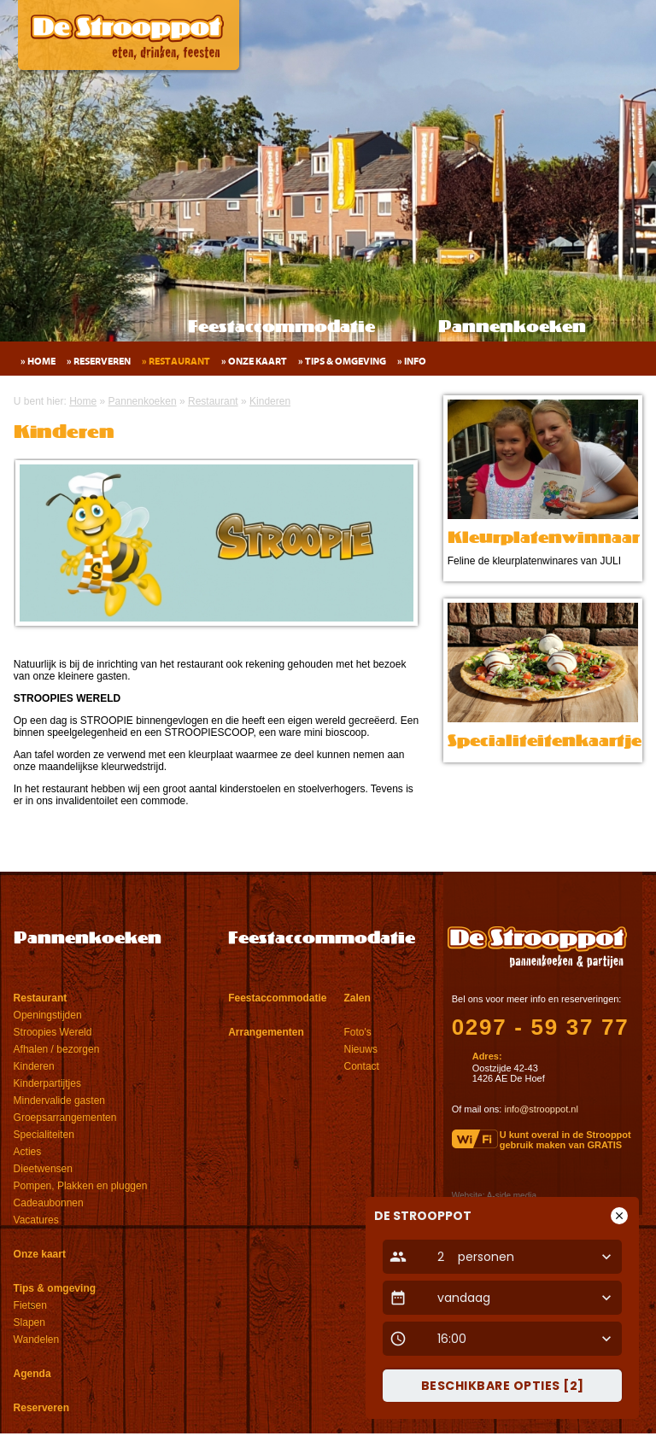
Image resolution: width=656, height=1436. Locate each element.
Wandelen (37, 1340)
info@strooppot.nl (540, 1109)
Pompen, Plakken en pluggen (81, 1186)
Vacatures (36, 1220)
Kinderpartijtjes (47, 1083)
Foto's (358, 1032)
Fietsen (30, 1305)
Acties (28, 1152)
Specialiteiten (44, 1135)
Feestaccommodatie (281, 328)
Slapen (29, 1322)
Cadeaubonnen (49, 1203)
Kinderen (34, 1066)
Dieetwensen (43, 1169)
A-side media (511, 1195)
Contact (361, 1066)
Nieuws (361, 1049)
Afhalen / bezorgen (57, 1049)
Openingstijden (48, 1015)
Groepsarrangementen (65, 1118)
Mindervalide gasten (59, 1100)
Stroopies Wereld (53, 1032)
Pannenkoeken (512, 328)
